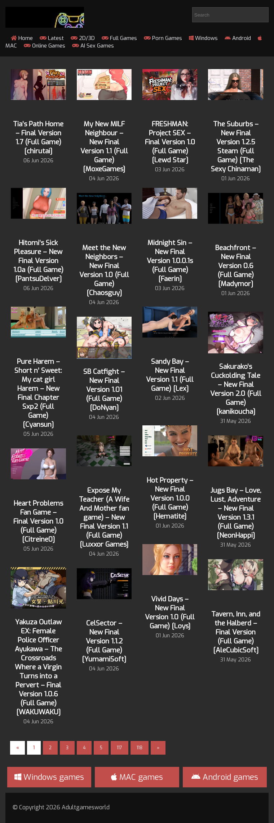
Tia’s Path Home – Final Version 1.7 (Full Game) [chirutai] (38, 137)
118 (139, 748)
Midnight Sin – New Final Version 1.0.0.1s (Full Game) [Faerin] (170, 260)
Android (238, 38)
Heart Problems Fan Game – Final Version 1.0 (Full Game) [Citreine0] (38, 521)
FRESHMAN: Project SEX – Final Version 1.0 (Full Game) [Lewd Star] (170, 141)
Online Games (44, 45)
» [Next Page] (158, 748)
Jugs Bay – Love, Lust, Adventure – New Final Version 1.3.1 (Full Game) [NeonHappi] (235, 513)
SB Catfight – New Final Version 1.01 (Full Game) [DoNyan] (104, 389)
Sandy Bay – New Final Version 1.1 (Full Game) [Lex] (170, 375)
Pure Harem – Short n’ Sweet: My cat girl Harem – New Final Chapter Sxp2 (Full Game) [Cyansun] (38, 393)
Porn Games (163, 38)
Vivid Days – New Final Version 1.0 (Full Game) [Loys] (170, 612)
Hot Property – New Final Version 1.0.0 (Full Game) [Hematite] (170, 498)
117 (119, 748)
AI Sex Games (93, 45)
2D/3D (83, 38)
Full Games (119, 38)
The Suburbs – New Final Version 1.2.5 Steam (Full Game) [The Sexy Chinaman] (236, 146)
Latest (52, 38)
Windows (203, 38)
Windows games (49, 777)
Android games (224, 777)
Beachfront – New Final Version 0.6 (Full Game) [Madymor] (235, 265)
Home (22, 38)
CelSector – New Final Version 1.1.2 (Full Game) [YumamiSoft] (104, 641)
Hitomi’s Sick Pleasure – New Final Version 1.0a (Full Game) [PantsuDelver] (38, 260)
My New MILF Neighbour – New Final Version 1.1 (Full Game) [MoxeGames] (104, 146)
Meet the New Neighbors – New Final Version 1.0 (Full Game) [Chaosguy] (104, 270)
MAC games (137, 777)
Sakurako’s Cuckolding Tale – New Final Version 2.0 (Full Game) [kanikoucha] (235, 389)
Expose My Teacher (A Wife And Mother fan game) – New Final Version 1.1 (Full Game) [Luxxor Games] (104, 517)
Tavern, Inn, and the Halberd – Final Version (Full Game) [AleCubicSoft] (235, 632)
